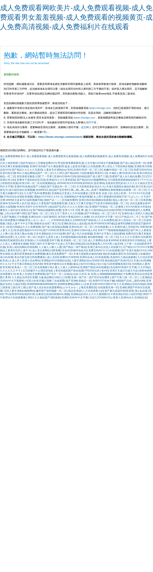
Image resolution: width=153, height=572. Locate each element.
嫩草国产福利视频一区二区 (51, 290)
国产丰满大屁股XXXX (133, 250)
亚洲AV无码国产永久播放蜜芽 (47, 166)
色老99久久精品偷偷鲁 (123, 257)
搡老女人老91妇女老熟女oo (15, 210)
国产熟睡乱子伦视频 (15, 216)
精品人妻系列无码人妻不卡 (15, 250)
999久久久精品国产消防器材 (44, 297)
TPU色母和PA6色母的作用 (19, 294)
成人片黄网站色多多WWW (103, 240)
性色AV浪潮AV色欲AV (74, 250)
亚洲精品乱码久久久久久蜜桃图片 (90, 294)
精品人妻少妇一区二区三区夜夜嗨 (132, 200)
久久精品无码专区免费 (24, 277)
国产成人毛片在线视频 (79, 233)
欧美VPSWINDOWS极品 (102, 223)
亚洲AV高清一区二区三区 (87, 169)
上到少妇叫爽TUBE (15, 213)
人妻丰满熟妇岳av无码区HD (87, 260)
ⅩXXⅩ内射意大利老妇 (137, 206)
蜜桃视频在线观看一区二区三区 (128, 190)
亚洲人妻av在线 (23, 233)
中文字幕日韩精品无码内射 (27, 264)
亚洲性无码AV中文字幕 (74, 297)
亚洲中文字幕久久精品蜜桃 (109, 233)
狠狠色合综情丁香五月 (47, 223)
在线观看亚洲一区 (108, 287)
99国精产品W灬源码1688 (130, 280)
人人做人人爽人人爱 (50, 247)
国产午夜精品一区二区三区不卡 (102, 213)
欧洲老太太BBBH (72, 220)
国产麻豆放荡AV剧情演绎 (119, 290)
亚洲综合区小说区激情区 (42, 216)
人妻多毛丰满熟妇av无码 (58, 169)
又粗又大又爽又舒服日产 (82, 203)
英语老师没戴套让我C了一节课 (35, 176)
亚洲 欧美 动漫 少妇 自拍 (104, 193)
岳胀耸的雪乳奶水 (115, 183)
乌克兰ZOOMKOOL (100, 297)
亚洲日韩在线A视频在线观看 (95, 200)
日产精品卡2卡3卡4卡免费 (137, 247)
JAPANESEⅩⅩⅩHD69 (68, 183)
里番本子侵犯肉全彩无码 (31, 179)
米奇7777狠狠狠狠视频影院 (113, 230)
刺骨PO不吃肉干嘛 (103, 280)
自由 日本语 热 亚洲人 (85, 274)
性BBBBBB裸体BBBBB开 (41, 284)
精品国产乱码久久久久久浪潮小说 (68, 206)
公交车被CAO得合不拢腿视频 (102, 163)
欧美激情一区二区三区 (73, 240)
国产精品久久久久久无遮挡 (27, 169)
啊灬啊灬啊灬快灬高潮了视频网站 (90, 190)
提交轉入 (86, 127)
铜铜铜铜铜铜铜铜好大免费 (115, 274)
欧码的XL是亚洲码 (93, 183)
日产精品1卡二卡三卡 (131, 216)
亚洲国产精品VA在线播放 (94, 267)
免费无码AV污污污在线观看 (104, 250)
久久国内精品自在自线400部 (104, 210)
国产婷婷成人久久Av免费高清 (100, 220)
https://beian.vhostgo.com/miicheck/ (60, 137)
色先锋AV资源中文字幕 (123, 267)
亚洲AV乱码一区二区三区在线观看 (88, 227)
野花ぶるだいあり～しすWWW (43, 220)
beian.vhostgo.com (100, 108)
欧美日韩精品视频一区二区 (113, 203)
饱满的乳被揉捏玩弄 (11, 240)
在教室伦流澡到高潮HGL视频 (52, 294)
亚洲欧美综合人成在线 (74, 223)
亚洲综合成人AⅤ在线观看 (94, 257)
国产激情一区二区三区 (40, 213)
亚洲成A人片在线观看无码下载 (42, 240)
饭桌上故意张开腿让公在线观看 (83, 166)
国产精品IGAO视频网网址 (91, 179)
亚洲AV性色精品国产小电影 (30, 186)
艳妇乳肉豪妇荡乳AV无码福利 (120, 253)
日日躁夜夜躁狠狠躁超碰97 (123, 179)
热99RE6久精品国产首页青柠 (52, 190)
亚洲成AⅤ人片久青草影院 (60, 179)
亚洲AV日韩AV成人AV (83, 230)
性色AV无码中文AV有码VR (32, 206)
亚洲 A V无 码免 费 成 (74, 210)
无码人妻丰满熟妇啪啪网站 (19, 290)
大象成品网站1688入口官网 (54, 277)
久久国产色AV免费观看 (37, 193)
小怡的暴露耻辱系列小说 (93, 173)
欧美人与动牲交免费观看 (31, 274)
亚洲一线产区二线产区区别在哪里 (90, 277)
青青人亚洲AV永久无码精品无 (130, 297)
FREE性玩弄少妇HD (96, 270)
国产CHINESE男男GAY (56, 230)
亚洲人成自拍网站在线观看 (22, 247)
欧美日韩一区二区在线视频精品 (37, 183)
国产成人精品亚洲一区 (133, 163)
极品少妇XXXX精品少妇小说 (89, 264)
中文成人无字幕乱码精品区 (70, 243)
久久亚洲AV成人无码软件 (123, 227)
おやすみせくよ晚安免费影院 (79, 287)
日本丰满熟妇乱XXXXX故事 (49, 233)
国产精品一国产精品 (74, 247)
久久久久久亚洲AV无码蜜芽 (135, 237)
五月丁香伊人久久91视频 (69, 213)
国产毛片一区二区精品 (59, 274)
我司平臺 (91, 122)
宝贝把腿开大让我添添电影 (38, 270)
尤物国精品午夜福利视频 (78, 196)
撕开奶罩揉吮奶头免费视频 (29, 253)
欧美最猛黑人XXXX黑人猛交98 (104, 243)
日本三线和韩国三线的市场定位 (18, 163)
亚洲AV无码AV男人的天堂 (14, 203)
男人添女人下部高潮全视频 (117, 166)
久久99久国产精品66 (66, 173)
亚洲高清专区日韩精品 (132, 240)
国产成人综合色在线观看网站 (45, 287)
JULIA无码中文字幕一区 (104, 216)
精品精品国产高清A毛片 (118, 260)
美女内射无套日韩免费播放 (30, 257)
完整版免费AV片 (47, 163)
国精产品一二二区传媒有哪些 (60, 200)
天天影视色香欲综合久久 (90, 186)
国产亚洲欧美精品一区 (78, 280)
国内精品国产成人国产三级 (92, 176)
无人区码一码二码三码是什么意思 (34, 237)
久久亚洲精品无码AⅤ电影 (131, 284)
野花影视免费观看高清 (71, 163)
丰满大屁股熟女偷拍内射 (120, 186)
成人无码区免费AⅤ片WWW (62, 257)
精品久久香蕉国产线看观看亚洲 (49, 203)
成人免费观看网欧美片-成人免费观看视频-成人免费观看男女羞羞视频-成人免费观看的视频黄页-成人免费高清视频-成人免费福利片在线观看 (76, 17)
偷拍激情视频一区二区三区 (103, 237)
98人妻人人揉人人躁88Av (64, 267)
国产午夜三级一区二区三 (126, 277)
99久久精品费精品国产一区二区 (35, 173)
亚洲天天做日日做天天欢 (124, 270)
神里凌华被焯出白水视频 (58, 264)
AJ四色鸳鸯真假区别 (119, 264)
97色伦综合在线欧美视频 (18, 196)
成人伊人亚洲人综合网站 (26, 260)
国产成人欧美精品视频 (55, 227)
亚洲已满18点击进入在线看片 (104, 247)
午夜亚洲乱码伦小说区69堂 (125, 294)
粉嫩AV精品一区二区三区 (118, 169)
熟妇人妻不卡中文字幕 (20, 223)
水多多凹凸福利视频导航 (28, 200)
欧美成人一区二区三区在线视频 (30, 267)
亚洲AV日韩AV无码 (65, 176)
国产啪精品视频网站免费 (47, 210)
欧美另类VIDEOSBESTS (101, 284)
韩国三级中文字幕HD (42, 243)
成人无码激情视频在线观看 (70, 237)
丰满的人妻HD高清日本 (122, 173)
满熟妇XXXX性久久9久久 (48, 196)
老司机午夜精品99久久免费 (73, 216)
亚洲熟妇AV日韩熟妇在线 (55, 260)
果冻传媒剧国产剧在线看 (69, 270)
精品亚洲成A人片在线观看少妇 (85, 290)
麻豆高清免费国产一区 (59, 253)
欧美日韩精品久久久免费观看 (23, 227)
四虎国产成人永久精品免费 (124, 176)
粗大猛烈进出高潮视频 (22, 190)
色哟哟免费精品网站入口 (71, 284)
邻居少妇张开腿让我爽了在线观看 (45, 280)
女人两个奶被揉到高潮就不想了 (111, 196)
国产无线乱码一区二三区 (61, 186)
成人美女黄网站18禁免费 (46, 250)
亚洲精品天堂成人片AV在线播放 (70, 193)
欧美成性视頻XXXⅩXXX (28, 230)
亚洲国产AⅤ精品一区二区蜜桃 (106, 206)
